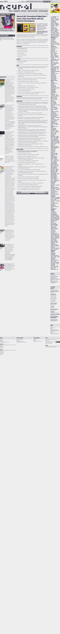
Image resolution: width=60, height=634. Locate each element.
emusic (58, 119)
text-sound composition (55, 255)
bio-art (55, 44)
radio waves (53, 219)
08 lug (1, 269)
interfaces (52, 154)
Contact (36, 1)
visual (58, 263)
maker (52, 165)
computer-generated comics (54, 81)
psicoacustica (53, 211)
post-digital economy (54, 203)
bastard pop (53, 43)
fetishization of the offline (54, 127)
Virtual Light (52, 281)
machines (52, 164)
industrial (52, 145)
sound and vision (56, 236)
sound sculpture (53, 239)
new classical (53, 185)
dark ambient (53, 94)
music (58, 173)
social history (53, 231)
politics (52, 199)
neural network (56, 180)
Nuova (10, 11)
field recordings (53, 129)
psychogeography (54, 214)
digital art (52, 100)
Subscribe (32, 1)
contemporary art (54, 83)
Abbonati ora (40, 29)
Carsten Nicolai (53, 59)
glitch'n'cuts (56, 138)
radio (58, 217)
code (57, 69)
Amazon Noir (52, 327)
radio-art (57, 219)
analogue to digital (54, 29)
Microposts (3, 77)
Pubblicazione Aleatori (37, 341)
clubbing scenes (53, 69)
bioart (58, 44)
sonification (57, 235)
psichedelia (53, 210)
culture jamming (53, 89)
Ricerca (34, 340)
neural (52, 180)
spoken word (53, 243)
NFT (56, 188)
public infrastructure (54, 215)
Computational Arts (54, 73)
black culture (53, 49)
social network (53, 234)
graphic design (53, 140)
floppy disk (53, 130)
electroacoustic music (54, 111)
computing (52, 82)
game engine (53, 135)
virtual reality (53, 263)
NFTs (59, 188)
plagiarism (58, 197)
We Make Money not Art (54, 333)
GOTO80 (6, 148)
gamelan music (53, 136)
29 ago (1, 247)
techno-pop (56, 249)
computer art (53, 74)
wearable (54, 267)
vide (58, 260)
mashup (54, 165)
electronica (53, 117)
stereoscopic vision (54, 244)
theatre (52, 256)
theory (55, 256)
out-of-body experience (54, 194)
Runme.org (52, 331)
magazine (56, 164)
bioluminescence (53, 46)
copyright (52, 84)
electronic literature (54, 115)
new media (52, 186)
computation (53, 72)
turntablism (53, 259)
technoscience (53, 253)
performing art (53, 196)
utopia (55, 260)
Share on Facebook (1, 159)
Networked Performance (54, 330)
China (57, 62)
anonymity (57, 30)
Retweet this (0, 159)
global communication (54, 139)
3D (51, 16)
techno (52, 249)
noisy (54, 189)
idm (58, 143)
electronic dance (53, 114)
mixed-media (53, 171)
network (55, 179)
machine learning (54, 163)
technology (53, 252)
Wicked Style (52, 277)
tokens (58, 256)
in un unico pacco (25, 43)
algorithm (57, 24)
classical (52, 65)
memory (57, 169)
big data (52, 44)
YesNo (6, 156)
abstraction (57, 18)
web (57, 267)
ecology (52, 109)
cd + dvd (58, 59)
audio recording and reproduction (54, 37)
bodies (52, 52)
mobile (56, 171)
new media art (53, 188)
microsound (53, 170)
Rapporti (23, 11)
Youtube (1, 353)
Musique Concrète (54, 177)
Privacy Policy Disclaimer (4, 342)
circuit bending (53, 64)
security (52, 228)
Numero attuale (3, 28)
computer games (53, 75)
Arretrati (10, 28)
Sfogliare (35, 339)
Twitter (1, 351)
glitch (52, 138)
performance (53, 195)
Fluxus (56, 130)
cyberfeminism (53, 91)
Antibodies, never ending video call (40, 193)
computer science (54, 78)
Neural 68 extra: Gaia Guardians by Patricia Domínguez (24, 193)
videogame (57, 262)
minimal (56, 170)
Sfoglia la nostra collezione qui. (7, 40)
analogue (52, 26)
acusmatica (56, 23)
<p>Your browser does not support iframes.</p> (7, 58)
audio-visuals (53, 41)
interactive (53, 152)
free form (57, 131)
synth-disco (58, 248)
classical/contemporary (55, 66)
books (55, 54)
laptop (52, 160)
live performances (54, 162)
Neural (1, 337)
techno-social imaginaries (53, 251)
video (51, 261)
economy (55, 109)
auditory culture (53, 42)
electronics (57, 117)
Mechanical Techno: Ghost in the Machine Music (10, 124)
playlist (52, 198)
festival (52, 125)
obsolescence (53, 190)
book (54, 52)
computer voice (53, 79)
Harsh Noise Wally (8, 230)
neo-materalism (53, 178)
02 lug (1, 107)
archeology (56, 31)
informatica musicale (54, 146)
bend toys (57, 43)
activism (52, 23)
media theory (53, 169)
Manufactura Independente (50, 346)
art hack (54, 33)
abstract (52, 18)
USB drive (52, 260)
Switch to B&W (47, 1)
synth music (53, 248)
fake (54, 124)
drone (52, 106)
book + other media (54, 53)
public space (53, 216)
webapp (52, 268)
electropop (53, 118)
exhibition (55, 120)
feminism (56, 124)
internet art (53, 155)
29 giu (1, 158)
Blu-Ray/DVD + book (54, 51)
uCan (51, 332)
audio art (57, 35)
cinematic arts (56, 63)
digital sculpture (53, 103)
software (52, 235)
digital (52, 99)
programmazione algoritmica (53, 209)
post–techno (53, 204)
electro (52, 110)
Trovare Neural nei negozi (7, 30)
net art (52, 179)
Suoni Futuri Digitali (54, 276)
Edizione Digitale (32, 39)
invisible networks (54, 157)
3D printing (54, 16)
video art (54, 261)
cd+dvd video (53, 62)
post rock (52, 202)
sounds (52, 241)
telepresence (53, 254)
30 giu (1, 134)
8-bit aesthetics (53, 17)
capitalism (52, 58)
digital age (55, 99)
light (51, 161)
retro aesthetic (53, 223)
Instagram (2, 352)
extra (52, 124)
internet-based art (54, 156)
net (57, 178)
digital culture (53, 101)
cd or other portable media (54, 61)
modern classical (54, 172)
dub (54, 106)
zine (57, 269)
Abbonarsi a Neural (5, 14)
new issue (57, 185)
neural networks (53, 181)
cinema (52, 63)
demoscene (52, 98)
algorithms (53, 25)
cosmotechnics (53, 85)
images (52, 144)
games (57, 136)
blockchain (53, 50)
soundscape (56, 241)
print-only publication (54, 206)
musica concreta (53, 174)
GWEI (51, 328)
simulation (56, 228)
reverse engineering (54, 224)
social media (53, 232)
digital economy (53, 102)
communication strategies (55, 71)
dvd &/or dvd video (54, 107)
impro (55, 144)
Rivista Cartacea (32, 11)
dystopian (56, 108)
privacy (52, 207)
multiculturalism (53, 173)
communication (53, 70)
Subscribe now (20, 35)
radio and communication (55, 218)
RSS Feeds (41, 1)
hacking (57, 140)
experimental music (54, 123)
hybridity (52, 143)
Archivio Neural (43, 11)
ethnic (52, 120)
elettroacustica (53, 119)
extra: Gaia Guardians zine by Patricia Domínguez (32, 36)
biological (52, 45)
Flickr (1, 354)
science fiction (53, 226)
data (56, 94)
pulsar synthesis (54, 217)
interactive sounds (54, 153)
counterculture (53, 86)
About (28, 1)
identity (56, 143)
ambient (56, 25)
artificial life (53, 35)
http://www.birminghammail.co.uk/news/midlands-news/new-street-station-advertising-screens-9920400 (10, 257)
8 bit (57, 16)
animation (52, 30)
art (51, 33)
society (58, 234)
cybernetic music (53, 92)
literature (55, 161)
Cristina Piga (19, 192)
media (58, 165)
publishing (57, 216)
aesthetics (52, 24)
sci (53, 225)
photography (53, 197)
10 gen (1, 231)
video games (53, 262)
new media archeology (54, 187)
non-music (57, 189)
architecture (53, 32)
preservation (53, 205)
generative (57, 137)
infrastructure (53, 148)
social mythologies (54, 233)
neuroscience (53, 182)
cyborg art (53, 93)
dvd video (52, 108)
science (56, 225)
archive (57, 32)
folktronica (53, 131)
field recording (53, 128)
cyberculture (53, 90)
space (57, 242)
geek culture (53, 137)
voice (51, 267)
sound (52, 236)
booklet (52, 54)
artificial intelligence (54, 34)
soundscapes (53, 242)
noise (52, 189)
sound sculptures (54, 240)
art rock (57, 33)
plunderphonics (56, 198)
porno (55, 199)
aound (52, 31)
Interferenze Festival (54, 329)
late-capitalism (56, 160)
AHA (51, 326)
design (56, 98)
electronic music (53, 116)
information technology (55, 147)
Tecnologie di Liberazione (54, 279)
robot (52, 225)
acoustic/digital (53, 22)
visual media (53, 264)
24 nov (1, 85)
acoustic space (53, 21)
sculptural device (54, 227)
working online (53, 269)
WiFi (54, 268)
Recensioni (17, 11)
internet (56, 154)
